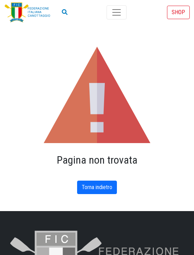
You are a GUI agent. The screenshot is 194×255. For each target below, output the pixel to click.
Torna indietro (97, 187)
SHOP (178, 12)
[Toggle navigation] (116, 12)
